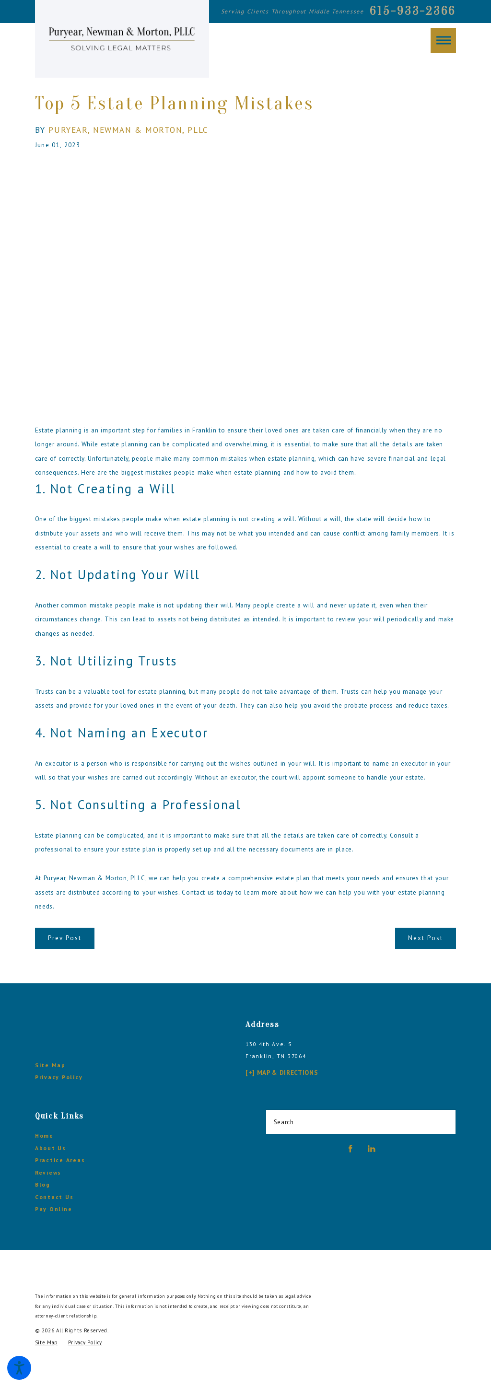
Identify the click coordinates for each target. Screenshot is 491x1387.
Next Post (425, 938)
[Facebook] (350, 1148)
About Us (50, 1148)
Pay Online (53, 1208)
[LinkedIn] (371, 1148)
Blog (42, 1184)
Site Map (50, 1065)
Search (284, 1122)
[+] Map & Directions (282, 1073)
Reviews (48, 1172)
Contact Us (54, 1197)
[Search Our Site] (445, 1122)
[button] (19, 1368)
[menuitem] (130, 1136)
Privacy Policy (59, 1077)
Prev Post (65, 938)
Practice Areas (60, 1160)
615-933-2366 (413, 11)
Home (44, 1135)
